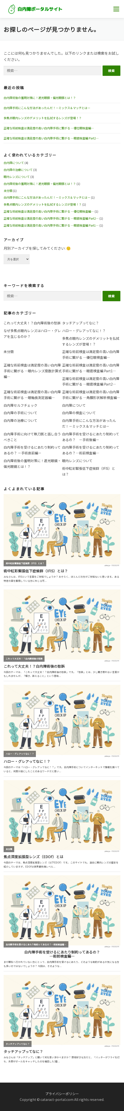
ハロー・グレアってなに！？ (84, 330)
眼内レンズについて (17, 177)
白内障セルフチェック (20, 405)
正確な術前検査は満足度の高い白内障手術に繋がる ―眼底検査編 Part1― (51, 225)
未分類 (8, 191)
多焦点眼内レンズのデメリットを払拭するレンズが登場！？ (43, 118)
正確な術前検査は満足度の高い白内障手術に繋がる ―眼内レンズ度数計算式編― (33, 371)
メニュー (116, 9)
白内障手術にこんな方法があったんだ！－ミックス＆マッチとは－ (47, 108)
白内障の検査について (79, 412)
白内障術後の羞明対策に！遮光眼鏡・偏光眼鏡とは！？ (40, 98)
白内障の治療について (18, 170)
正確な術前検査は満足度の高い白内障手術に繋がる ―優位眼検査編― (49, 128)
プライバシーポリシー (62, 1093)
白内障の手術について (20, 412)
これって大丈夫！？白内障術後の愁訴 (32, 322)
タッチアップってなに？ (80, 322)
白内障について (14, 163)
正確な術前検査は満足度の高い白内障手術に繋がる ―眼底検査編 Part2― (51, 138)
